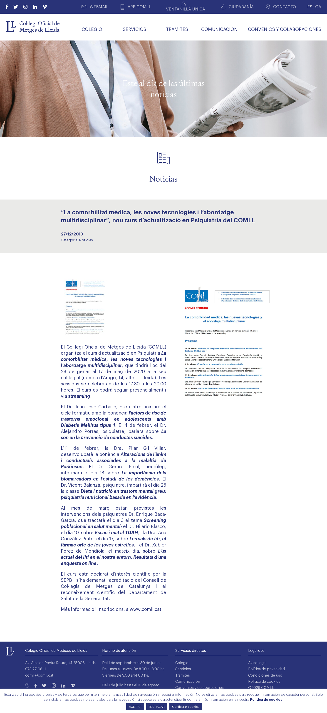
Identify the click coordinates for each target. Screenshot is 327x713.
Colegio (181, 663)
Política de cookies (264, 681)
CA (318, 7)
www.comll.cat (145, 609)
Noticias (86, 240)
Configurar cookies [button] (185, 706)
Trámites (182, 675)
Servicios (183, 669)
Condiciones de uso (265, 675)
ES (309, 7)
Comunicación (187, 681)
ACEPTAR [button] (135, 706)
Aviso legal (257, 663)
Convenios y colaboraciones (199, 688)
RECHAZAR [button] (157, 706)
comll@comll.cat (39, 675)
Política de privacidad (266, 669)
